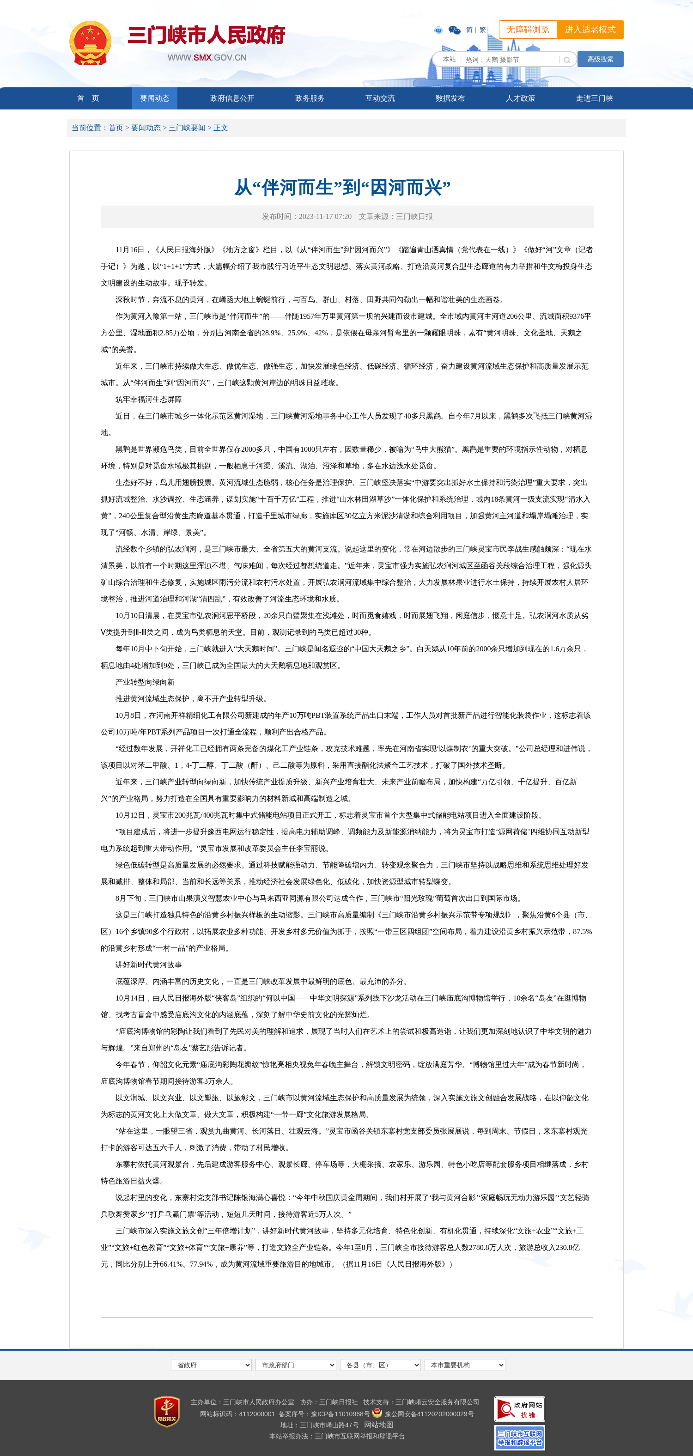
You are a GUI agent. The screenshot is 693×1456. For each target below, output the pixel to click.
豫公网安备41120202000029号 (423, 1414)
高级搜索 (601, 59)
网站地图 (379, 1425)
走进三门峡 (594, 98)
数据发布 (450, 98)
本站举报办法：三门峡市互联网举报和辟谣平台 (337, 1436)
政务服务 (310, 98)
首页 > (119, 128)
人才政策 (520, 98)
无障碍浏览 (528, 29)
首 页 (88, 98)
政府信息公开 (232, 98)
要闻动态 (155, 98)
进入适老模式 (590, 29)
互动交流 (380, 98)
